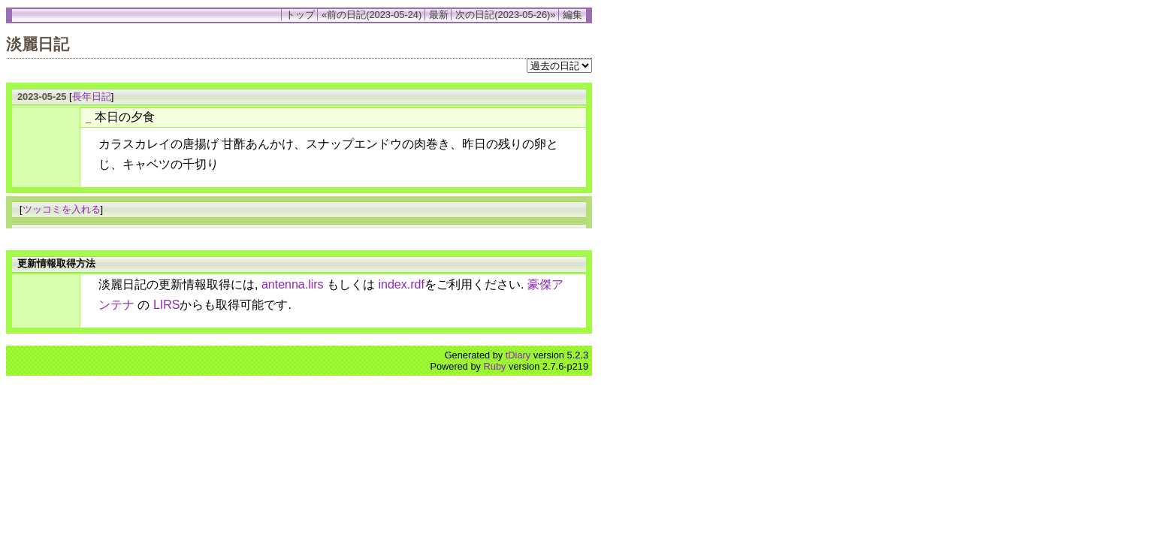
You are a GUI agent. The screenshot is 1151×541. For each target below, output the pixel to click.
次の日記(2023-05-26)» (505, 14)
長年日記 (91, 96)
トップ (300, 14)
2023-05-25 (41, 96)
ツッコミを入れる (62, 209)
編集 (572, 14)
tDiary (518, 355)
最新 (439, 14)
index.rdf (401, 284)
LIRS (166, 304)
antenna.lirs (292, 284)
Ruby (495, 366)
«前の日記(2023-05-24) (371, 14)
